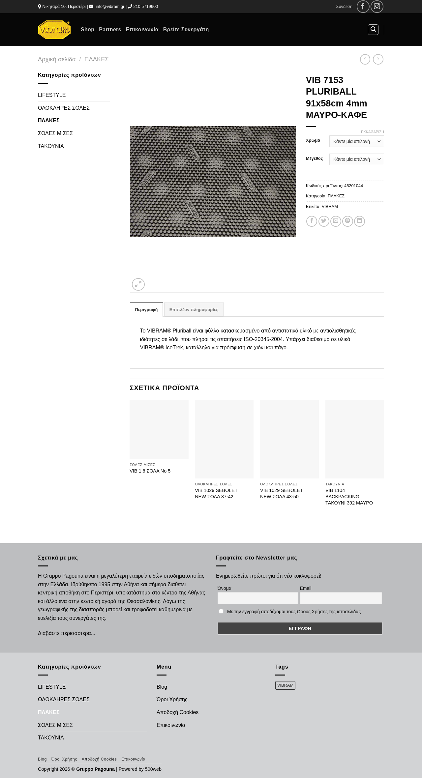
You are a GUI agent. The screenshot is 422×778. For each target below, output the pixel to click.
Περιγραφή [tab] (146, 309)
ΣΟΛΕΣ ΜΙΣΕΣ (55, 133)
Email (305, 588)
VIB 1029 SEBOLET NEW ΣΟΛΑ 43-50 (281, 493)
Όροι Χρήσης (172, 699)
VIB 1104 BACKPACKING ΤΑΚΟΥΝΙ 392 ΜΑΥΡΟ (349, 496)
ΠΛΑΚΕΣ (96, 59)
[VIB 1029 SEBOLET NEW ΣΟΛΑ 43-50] (289, 439)
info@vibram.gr (110, 6)
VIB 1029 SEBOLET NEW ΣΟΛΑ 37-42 (216, 493)
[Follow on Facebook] (363, 6)
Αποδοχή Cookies (177, 712)
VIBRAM (330, 206)
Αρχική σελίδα (57, 59)
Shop (87, 29)
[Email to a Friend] (335, 221)
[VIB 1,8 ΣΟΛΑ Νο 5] (159, 429)
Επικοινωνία (142, 29)
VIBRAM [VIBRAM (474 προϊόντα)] (285, 685)
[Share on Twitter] (323, 221)
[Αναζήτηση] (373, 29)
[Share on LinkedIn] (359, 221)
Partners (110, 29)
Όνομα (224, 588)
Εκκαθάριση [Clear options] (372, 132)
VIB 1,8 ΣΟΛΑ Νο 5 (150, 471)
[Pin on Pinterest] (347, 221)
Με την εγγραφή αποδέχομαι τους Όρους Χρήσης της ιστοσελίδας (294, 611)
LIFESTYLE (52, 95)
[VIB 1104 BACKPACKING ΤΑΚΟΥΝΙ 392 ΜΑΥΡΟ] (354, 439)
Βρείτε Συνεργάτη (186, 29)
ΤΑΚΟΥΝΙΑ (51, 146)
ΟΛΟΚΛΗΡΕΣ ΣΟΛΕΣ (64, 108)
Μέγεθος (314, 158)
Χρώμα (313, 140)
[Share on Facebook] (311, 221)
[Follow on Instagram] (377, 6)
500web (153, 769)
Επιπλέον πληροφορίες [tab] (194, 309)
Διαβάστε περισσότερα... (66, 633)
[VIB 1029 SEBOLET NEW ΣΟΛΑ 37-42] (224, 439)
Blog (162, 687)
